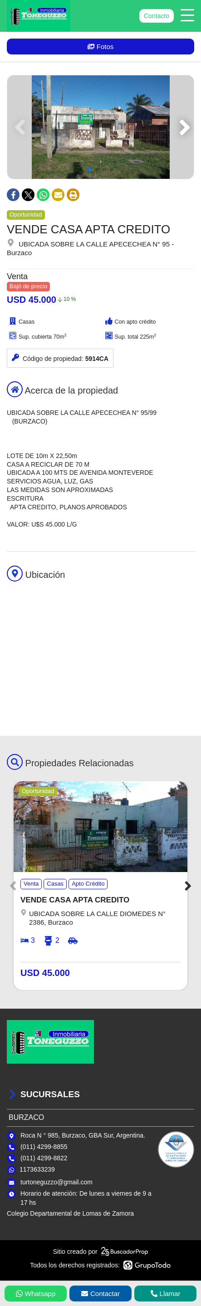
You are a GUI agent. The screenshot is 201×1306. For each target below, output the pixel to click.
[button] (183, 127)
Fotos (101, 46)
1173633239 (37, 1169)
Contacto (156, 16)
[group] (100, 127)
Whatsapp (36, 1293)
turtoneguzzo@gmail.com (56, 1182)
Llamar (166, 1293)
